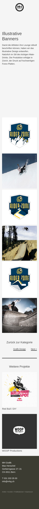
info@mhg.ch (8, 481)
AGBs (4, 492)
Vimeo (10, 487)
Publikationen (19, 492)
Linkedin (7, 487)
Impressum (29, 492)
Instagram (3, 487)
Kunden (10, 492)
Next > (34, 349)
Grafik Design (19, 349)
